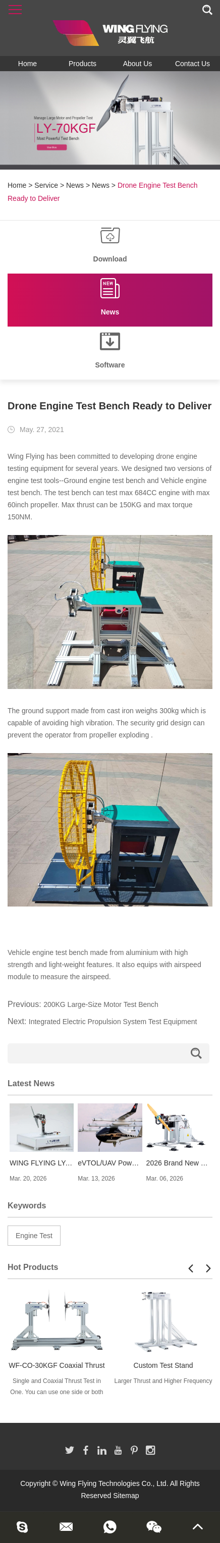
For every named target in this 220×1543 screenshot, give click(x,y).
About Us (137, 64)
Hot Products (33, 1267)
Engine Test (34, 1236)
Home (27, 64)
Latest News (31, 1083)
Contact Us (192, 64)
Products (82, 64)
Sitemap (126, 1496)
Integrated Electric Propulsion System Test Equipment (113, 1022)
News (75, 185)
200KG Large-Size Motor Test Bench (100, 1004)
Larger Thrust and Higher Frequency (163, 1381)
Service (46, 185)
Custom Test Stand (163, 1365)
